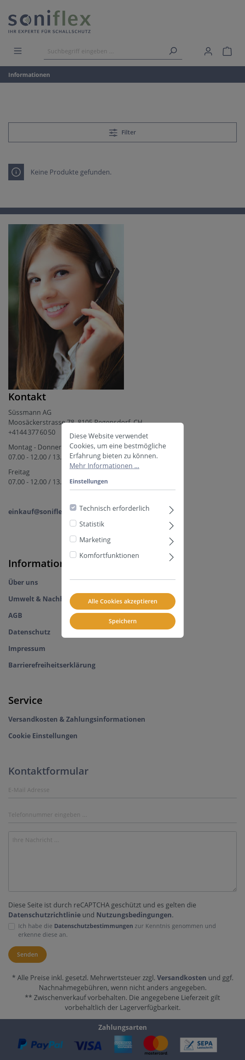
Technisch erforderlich (114, 508)
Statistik (91, 524)
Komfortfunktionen (109, 555)
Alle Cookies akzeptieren (122, 601)
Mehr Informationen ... (104, 465)
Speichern (123, 621)
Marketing (95, 539)
